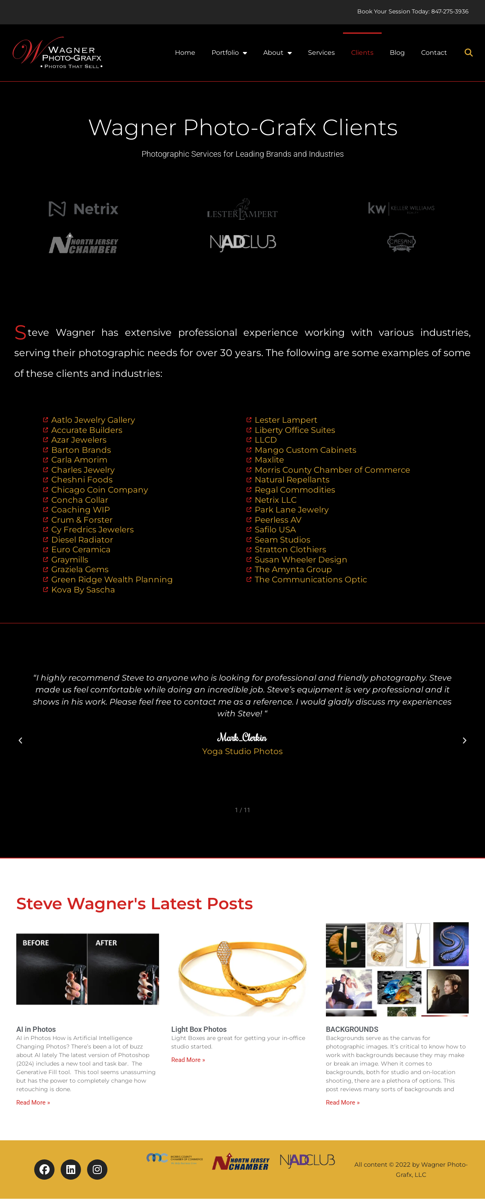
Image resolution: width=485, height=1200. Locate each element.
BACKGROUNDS (352, 1030)
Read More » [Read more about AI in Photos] (33, 1104)
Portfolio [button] (229, 52)
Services (321, 52)
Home (185, 52)
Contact (434, 52)
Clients (362, 52)
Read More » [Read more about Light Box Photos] (188, 1061)
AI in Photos (36, 1030)
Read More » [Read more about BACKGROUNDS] (343, 1104)
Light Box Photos (199, 1030)
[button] (469, 53)
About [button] (277, 52)
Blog (397, 52)
